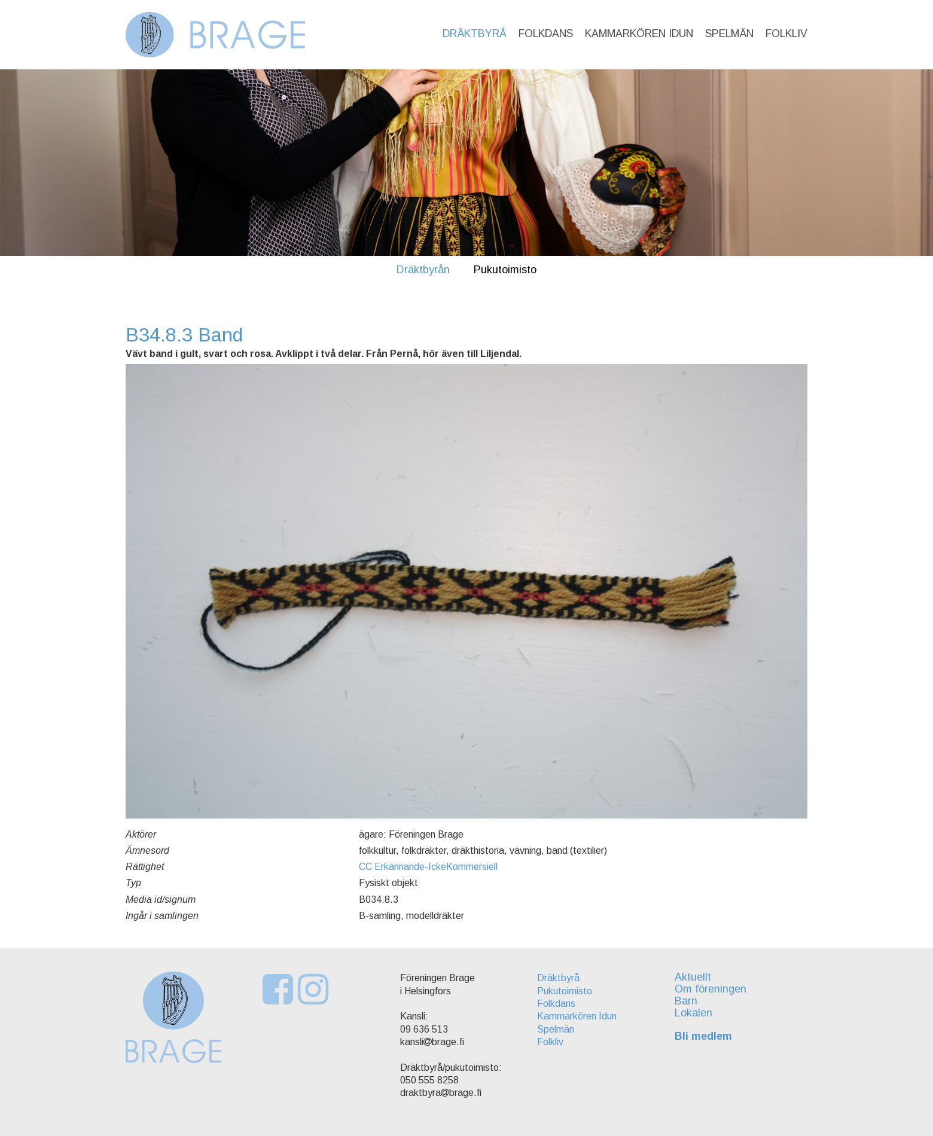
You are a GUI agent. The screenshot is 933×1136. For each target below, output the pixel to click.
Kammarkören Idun (639, 33)
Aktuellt (693, 977)
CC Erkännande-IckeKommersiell (428, 867)
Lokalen (693, 1013)
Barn (686, 1001)
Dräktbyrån (423, 270)
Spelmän (729, 33)
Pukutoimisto (505, 270)
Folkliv (786, 33)
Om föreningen (710, 989)
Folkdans (546, 33)
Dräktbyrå (475, 33)
